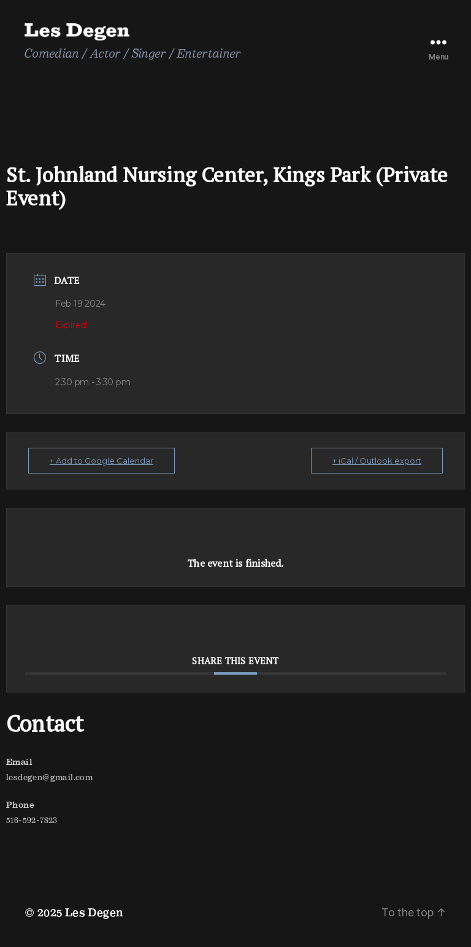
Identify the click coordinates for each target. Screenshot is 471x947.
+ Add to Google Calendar (101, 461)
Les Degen (94, 912)
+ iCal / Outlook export (376, 461)
